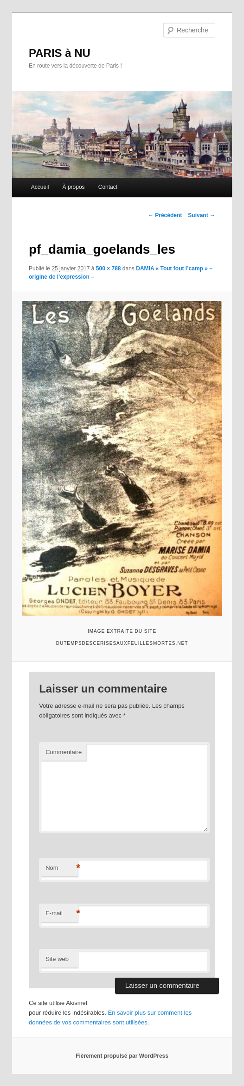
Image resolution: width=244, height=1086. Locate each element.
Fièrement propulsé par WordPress (122, 1056)
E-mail (61, 913)
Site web (57, 958)
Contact (107, 187)
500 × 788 (108, 268)
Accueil (40, 187)
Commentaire (63, 752)
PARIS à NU (59, 53)
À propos (74, 187)
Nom (61, 868)
